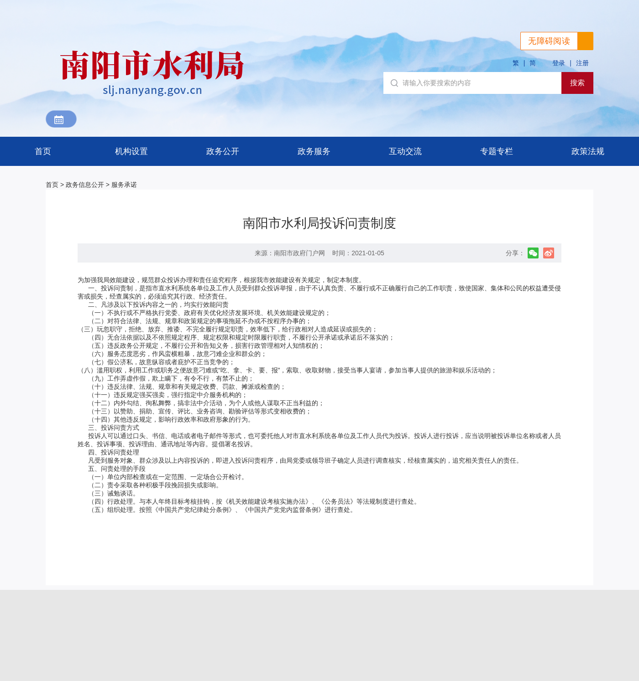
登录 (558, 63)
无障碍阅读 (549, 41)
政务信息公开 (85, 184)
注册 (582, 63)
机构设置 (131, 151)
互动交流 (405, 151)
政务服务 (314, 151)
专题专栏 (496, 151)
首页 (43, 151)
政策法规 (587, 151)
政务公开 (222, 151)
